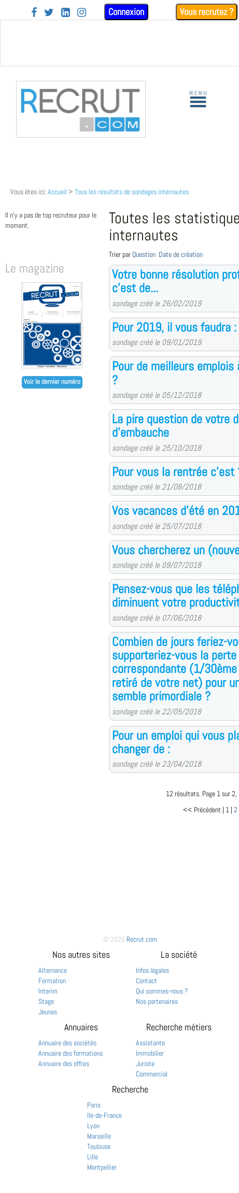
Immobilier (150, 1053)
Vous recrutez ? (206, 12)
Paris (94, 1105)
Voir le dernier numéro (52, 382)
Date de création (181, 254)
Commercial (151, 1074)
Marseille (99, 1136)
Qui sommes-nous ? (162, 991)
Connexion (126, 12)
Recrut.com (141, 939)
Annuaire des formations (70, 1053)
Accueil (57, 191)
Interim (48, 991)
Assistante (150, 1042)
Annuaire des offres (63, 1063)
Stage (46, 1001)
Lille (92, 1156)
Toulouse (98, 1146)
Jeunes (47, 1011)
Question (144, 254)
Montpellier (102, 1167)
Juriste (145, 1063)
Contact (146, 980)
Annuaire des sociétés (67, 1042)
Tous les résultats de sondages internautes (132, 191)
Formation (52, 980)
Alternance (52, 970)
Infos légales (152, 970)
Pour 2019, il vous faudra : (174, 327)
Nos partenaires (157, 1001)
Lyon (93, 1125)
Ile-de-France (104, 1115)
